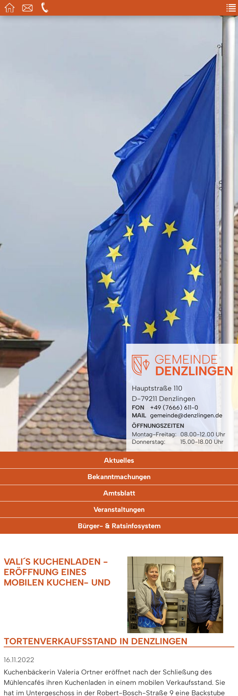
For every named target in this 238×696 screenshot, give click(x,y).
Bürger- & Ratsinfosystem (119, 526)
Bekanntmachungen (119, 476)
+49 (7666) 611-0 (174, 407)
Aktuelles (119, 460)
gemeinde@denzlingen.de (186, 415)
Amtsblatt (119, 493)
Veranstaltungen (119, 509)
